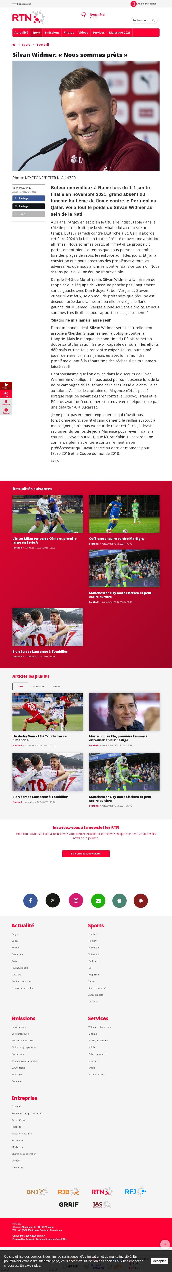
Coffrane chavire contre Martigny (117, 538)
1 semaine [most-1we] (38, 686)
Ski (90, 967)
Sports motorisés (97, 988)
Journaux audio (20, 967)
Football (43, 44)
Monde (16, 947)
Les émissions (19, 1027)
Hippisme (93, 974)
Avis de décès (95, 1074)
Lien (20, 214)
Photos (69, 32)
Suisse (15, 940)
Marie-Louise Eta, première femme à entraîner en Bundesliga (118, 738)
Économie (17, 954)
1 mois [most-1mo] (56, 686)
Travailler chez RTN (22, 1133)
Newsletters (98, 900)
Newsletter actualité (23, 988)
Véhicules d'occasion (99, 1027)
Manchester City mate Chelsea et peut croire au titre (120, 595)
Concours (17, 1081)
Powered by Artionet (23, 1239)
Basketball (93, 947)
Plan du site (56, 1230)
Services (99, 32)
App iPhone (119, 900)
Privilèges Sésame (98, 1040)
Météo (92, 1047)
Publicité (16, 1126)
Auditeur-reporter (143, 4)
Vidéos (83, 32)
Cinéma (92, 1033)
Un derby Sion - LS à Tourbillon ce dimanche (39, 738)
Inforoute (93, 1061)
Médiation (17, 1147)
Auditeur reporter (22, 981)
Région (15, 934)
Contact (16, 1160)
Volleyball (93, 954)
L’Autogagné (18, 1067)
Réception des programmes (27, 1113)
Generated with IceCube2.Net (51, 1239)
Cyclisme (93, 961)
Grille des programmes (24, 1047)
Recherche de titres (23, 1040)
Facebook (30, 900)
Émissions (52, 32)
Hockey (92, 940)
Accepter (159, 1261)
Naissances (18, 1054)
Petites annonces (97, 1054)
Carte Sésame (19, 1120)
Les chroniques (20, 1033)
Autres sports (95, 994)
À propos (17, 1106)
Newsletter (18, 1167)
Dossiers (16, 974)
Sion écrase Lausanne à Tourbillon (40, 651)
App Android (141, 900)
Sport (36, 32)
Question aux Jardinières (25, 1061)
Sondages (17, 1074)
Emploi (92, 1067)
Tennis (91, 981)
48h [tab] (21, 686)
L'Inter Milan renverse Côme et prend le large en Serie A (44, 540)
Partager (22, 198)
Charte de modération (24, 1153)
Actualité (21, 32)
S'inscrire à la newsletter (86, 853)
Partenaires (18, 1140)
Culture (16, 961)
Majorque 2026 (119, 32)
